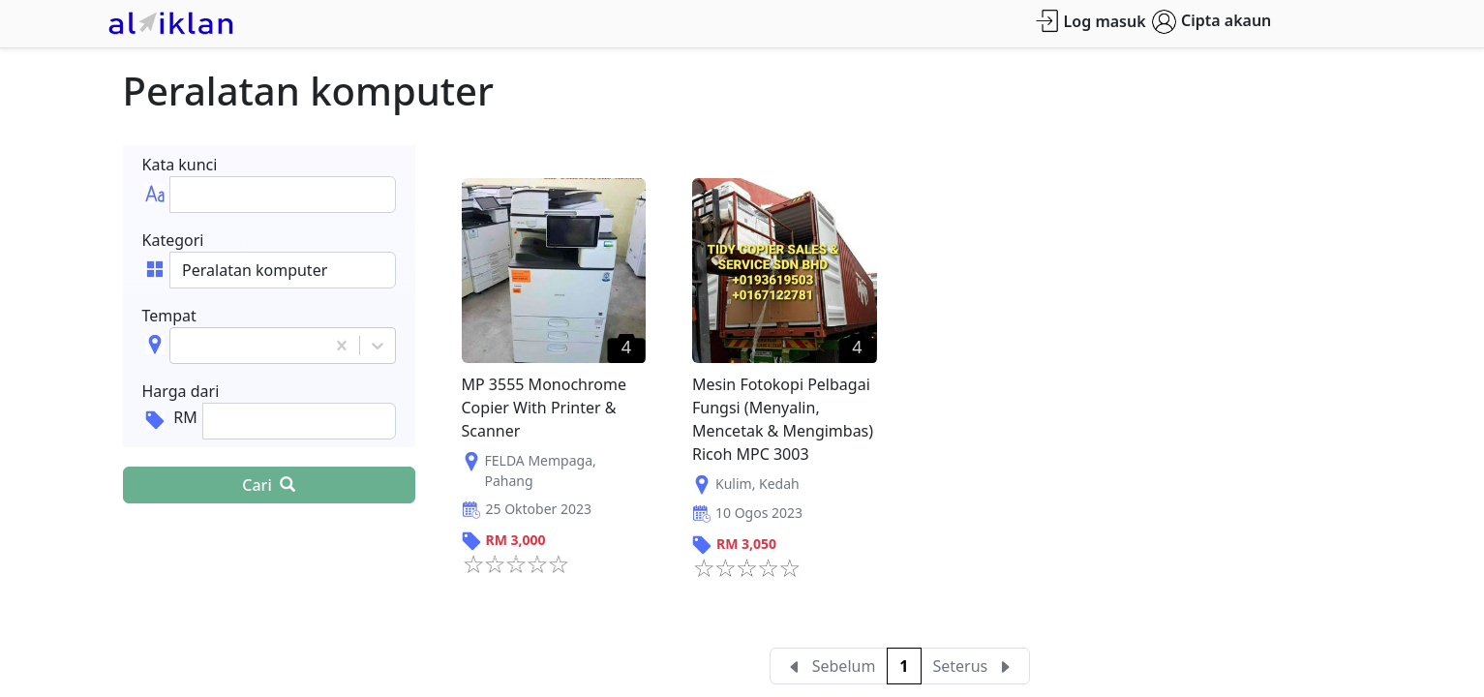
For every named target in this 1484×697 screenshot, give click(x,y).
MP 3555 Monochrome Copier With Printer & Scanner (544, 407)
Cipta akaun (1211, 22)
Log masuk (1090, 21)
